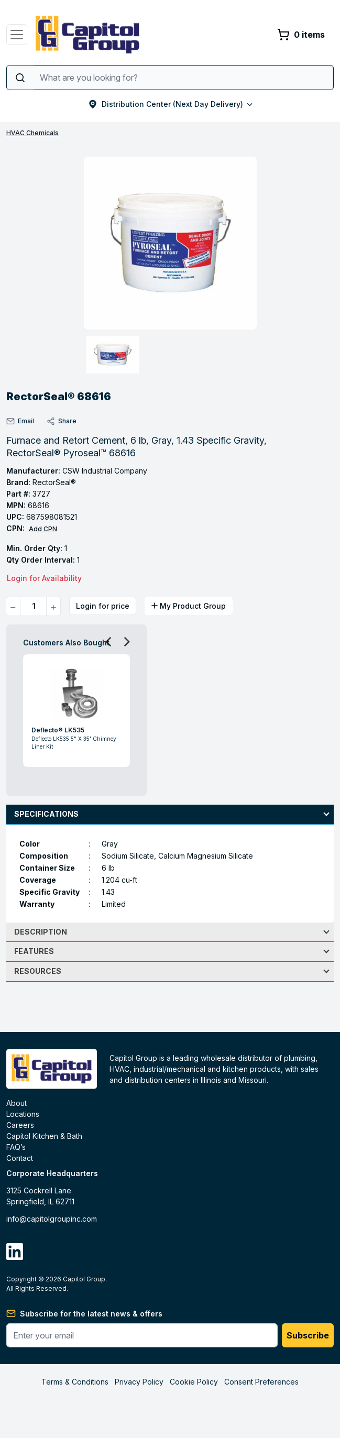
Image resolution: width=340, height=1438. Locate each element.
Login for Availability (44, 578)
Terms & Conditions (74, 1381)
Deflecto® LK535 (57, 730)
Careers (20, 1125)
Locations (22, 1114)
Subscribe (308, 1335)
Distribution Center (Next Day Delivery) (170, 103)
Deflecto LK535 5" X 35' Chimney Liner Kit (73, 743)
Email (20, 421)
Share (61, 421)
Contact (19, 1158)
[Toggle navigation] (16, 34)
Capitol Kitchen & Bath (44, 1136)
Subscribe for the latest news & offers (91, 1313)
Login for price (102, 605)
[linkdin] (14, 1251)
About (16, 1103)
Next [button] (123, 641)
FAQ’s (16, 1147)
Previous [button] (105, 641)
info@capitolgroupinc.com (51, 1218)
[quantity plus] (53, 606)
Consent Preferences (261, 1381)
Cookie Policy (194, 1381)
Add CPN (43, 529)
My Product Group (188, 605)
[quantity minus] (13, 606)
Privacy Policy (139, 1381)
